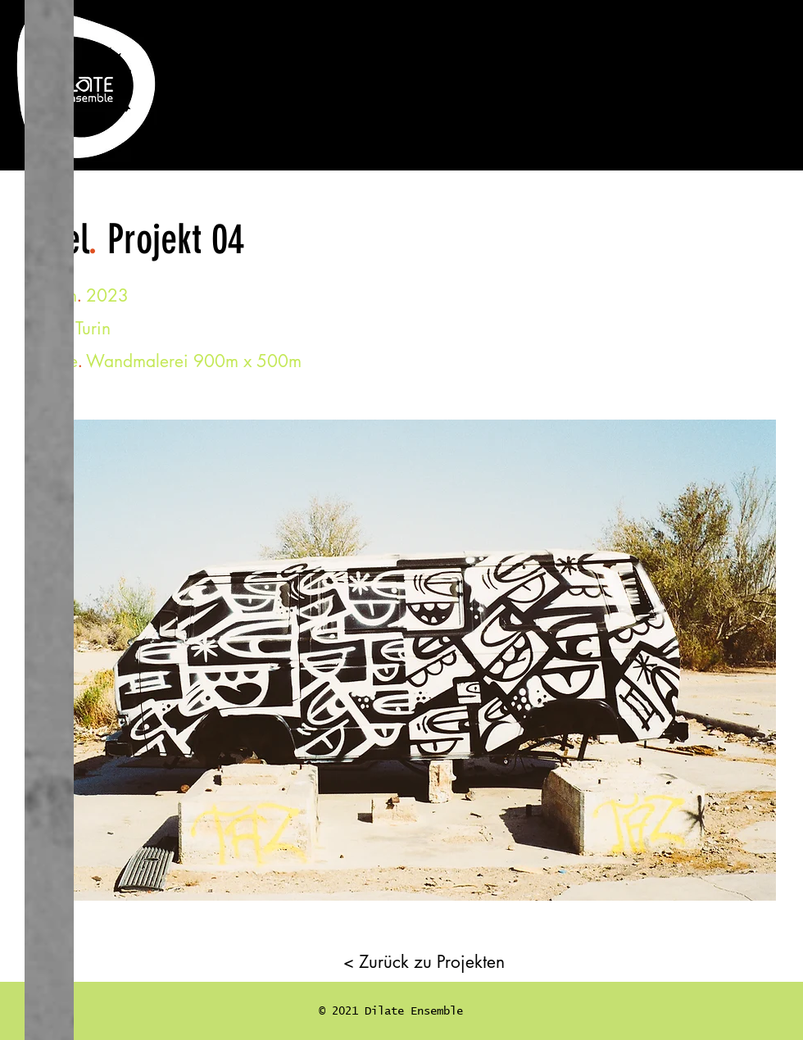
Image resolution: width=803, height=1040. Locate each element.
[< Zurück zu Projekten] (424, 961)
